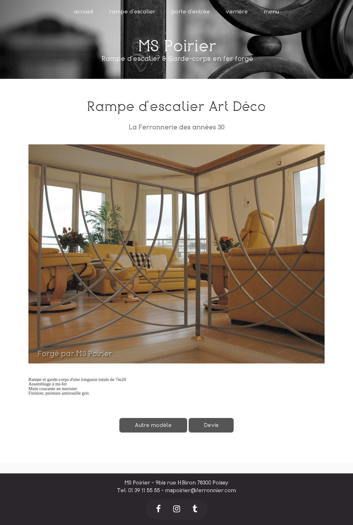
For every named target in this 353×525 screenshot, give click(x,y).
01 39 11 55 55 (144, 490)
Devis (211, 425)
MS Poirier (177, 46)
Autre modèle (153, 425)
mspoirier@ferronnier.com (200, 490)
